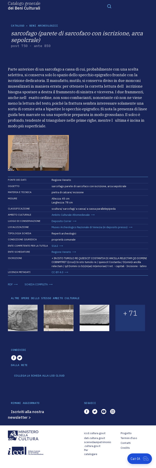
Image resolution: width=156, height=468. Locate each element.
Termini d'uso (129, 438)
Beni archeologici (43, 25)
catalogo (17, 25)
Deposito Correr (62, 221)
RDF (10, 284)
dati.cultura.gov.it (94, 438)
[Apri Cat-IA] (139, 458)
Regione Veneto (61, 252)
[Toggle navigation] (109, 6)
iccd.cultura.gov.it (94, 433)
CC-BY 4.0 (57, 272)
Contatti (126, 443)
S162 (55, 246)
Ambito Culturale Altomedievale (71, 215)
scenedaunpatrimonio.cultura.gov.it (97, 444)
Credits (125, 448)
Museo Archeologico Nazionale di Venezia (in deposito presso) (90, 227)
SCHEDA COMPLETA (36, 284)
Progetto (126, 433)
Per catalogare (90, 452)
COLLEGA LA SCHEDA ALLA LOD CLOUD (39, 375)
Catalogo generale (24, 5)
